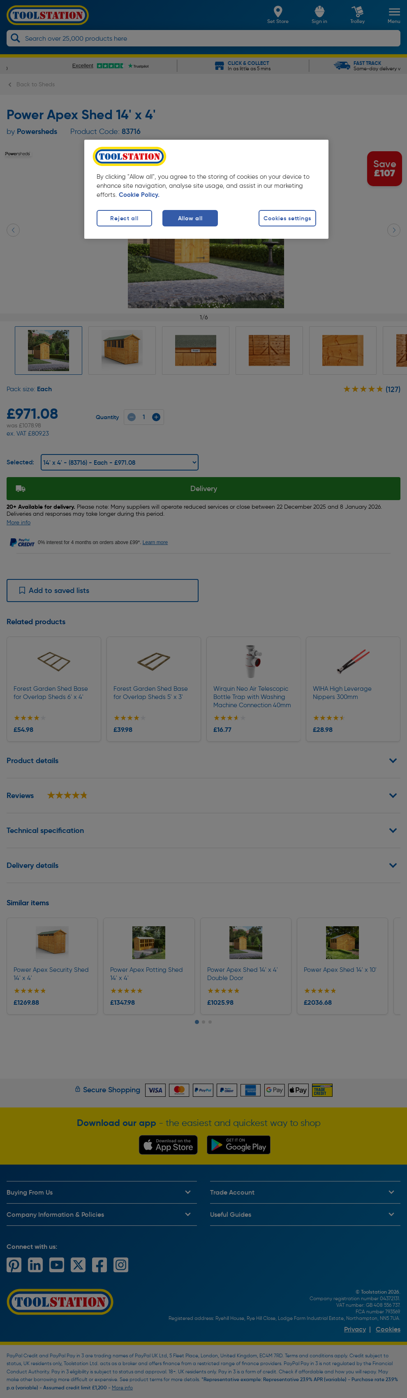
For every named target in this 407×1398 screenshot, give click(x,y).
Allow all (190, 218)
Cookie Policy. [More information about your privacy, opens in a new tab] (139, 194)
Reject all (124, 218)
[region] (206, 189)
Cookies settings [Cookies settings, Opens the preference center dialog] (287, 218)
